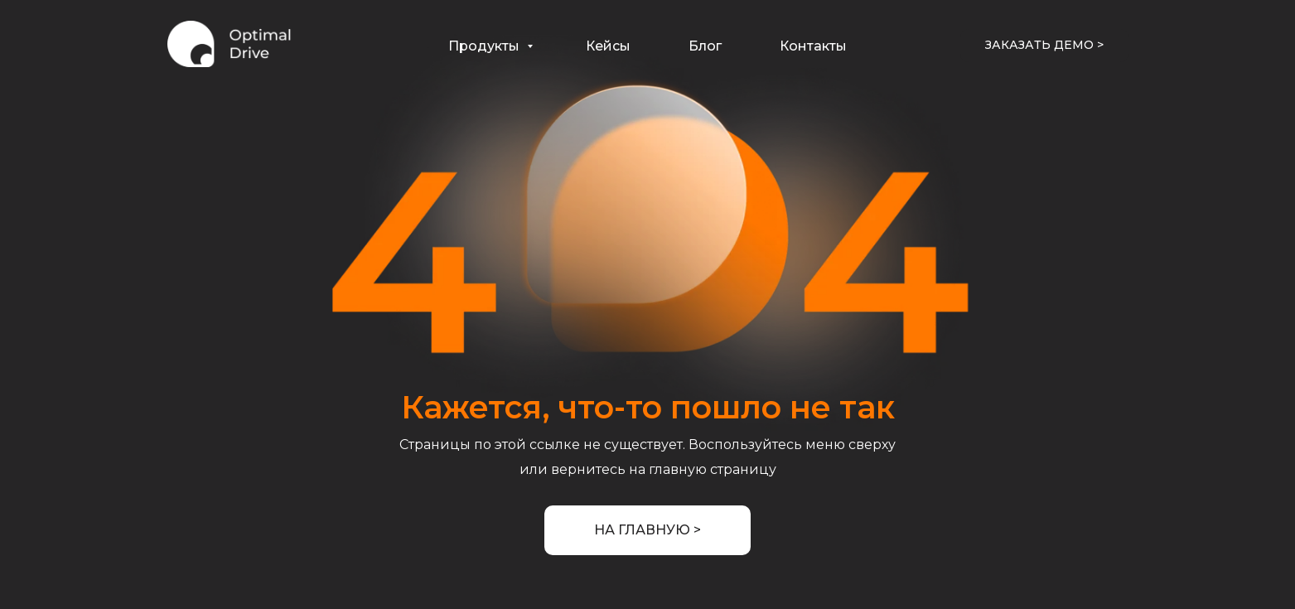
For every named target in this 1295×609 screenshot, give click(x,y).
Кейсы (608, 46)
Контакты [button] (813, 46)
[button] (1044, 45)
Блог (705, 46)
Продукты (485, 46)
